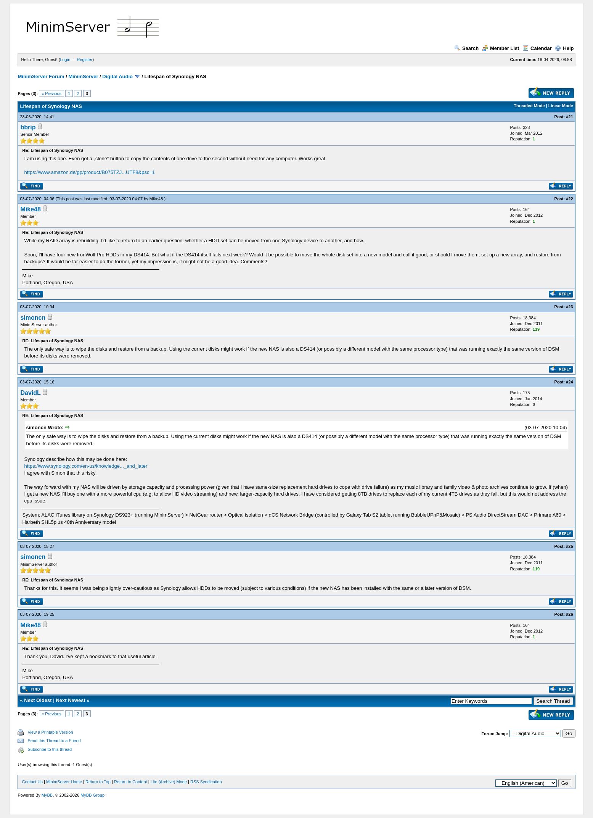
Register (84, 59)
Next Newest (70, 700)
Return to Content (130, 781)
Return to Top (98, 781)
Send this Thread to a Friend (53, 740)
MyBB (47, 795)
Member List (500, 48)
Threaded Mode (529, 105)
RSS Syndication (206, 781)
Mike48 (156, 198)
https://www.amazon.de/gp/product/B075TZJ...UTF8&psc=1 (89, 172)
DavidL (30, 393)
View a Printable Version (50, 732)
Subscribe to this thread (49, 749)
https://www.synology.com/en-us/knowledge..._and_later (85, 466)
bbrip (27, 127)
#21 (569, 116)
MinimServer (83, 76)
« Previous (51, 93)
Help (564, 48)
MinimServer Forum (41, 76)
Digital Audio (117, 76)
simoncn (32, 317)
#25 (569, 546)
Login (65, 59)
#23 (569, 306)
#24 (569, 382)
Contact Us (32, 781)
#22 (569, 198)
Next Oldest (37, 700)
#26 (569, 614)
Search (466, 48)
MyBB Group (92, 795)
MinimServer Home (64, 781)
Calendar (537, 48)
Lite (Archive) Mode (169, 781)
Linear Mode (560, 105)
